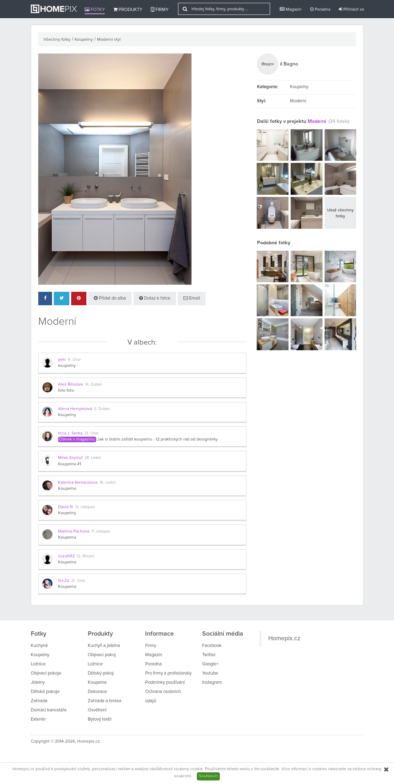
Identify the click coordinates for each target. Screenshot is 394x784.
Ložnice (38, 664)
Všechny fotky (57, 40)
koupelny (67, 366)
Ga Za (63, 581)
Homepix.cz (284, 638)
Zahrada (39, 701)
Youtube (210, 673)
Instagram (212, 682)
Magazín (291, 9)
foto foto (66, 390)
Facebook (212, 645)
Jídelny (38, 682)
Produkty (127, 9)
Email (191, 298)
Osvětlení (97, 710)
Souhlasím (208, 776)
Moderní (317, 121)
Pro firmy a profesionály (168, 673)
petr (62, 360)
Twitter (209, 655)
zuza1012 (66, 556)
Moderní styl (109, 40)
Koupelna (67, 489)
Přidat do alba (110, 298)
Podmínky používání (165, 682)
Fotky (95, 9)
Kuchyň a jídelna (104, 645)
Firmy (160, 9)
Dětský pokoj (101, 673)
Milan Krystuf (70, 458)
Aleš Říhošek (70, 384)
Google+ (210, 664)
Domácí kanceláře (49, 710)
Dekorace (97, 691)
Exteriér (38, 719)
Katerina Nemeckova (77, 483)
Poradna (320, 9)
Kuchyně (39, 645)
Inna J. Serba (70, 433)
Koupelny (84, 40)
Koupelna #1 (69, 464)
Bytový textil (100, 719)
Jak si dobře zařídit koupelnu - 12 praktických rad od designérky (157, 439)
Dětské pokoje (45, 691)
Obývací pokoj (102, 655)
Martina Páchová (73, 531)
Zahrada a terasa (104, 701)
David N (65, 507)
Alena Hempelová (75, 409)
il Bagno (289, 64)
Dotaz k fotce (154, 298)
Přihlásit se (351, 9)
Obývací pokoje (46, 673)
